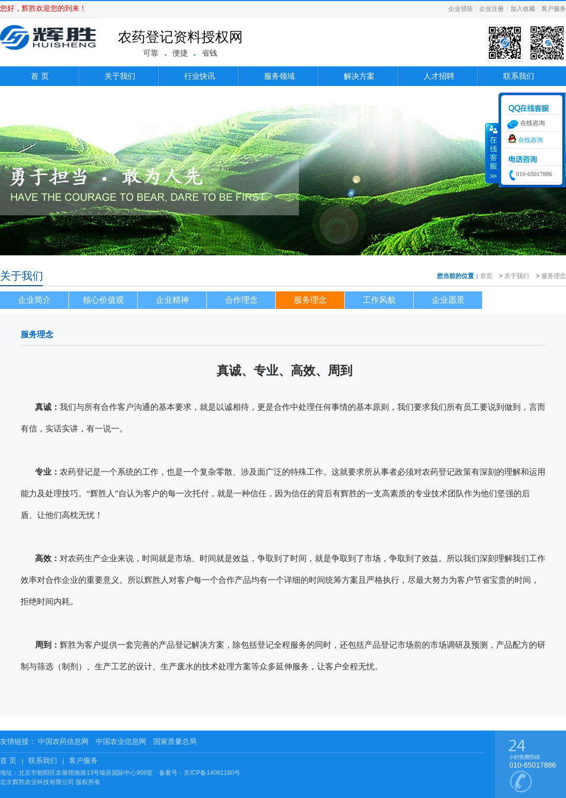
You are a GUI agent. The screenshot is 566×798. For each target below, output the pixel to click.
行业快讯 (199, 76)
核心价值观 (103, 300)
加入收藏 (522, 8)
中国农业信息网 (121, 741)
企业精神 (172, 300)
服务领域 (279, 76)
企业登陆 (460, 8)
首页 (486, 276)
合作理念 (241, 300)
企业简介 (34, 300)
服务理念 (553, 276)
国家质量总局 (175, 741)
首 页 (39, 76)
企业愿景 (448, 300)
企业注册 (491, 8)
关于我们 (119, 76)
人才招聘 (438, 76)
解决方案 (359, 76)
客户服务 (553, 8)
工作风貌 (379, 300)
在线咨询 (530, 140)
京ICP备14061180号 (212, 772)
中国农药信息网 (63, 741)
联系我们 (518, 76)
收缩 (492, 153)
